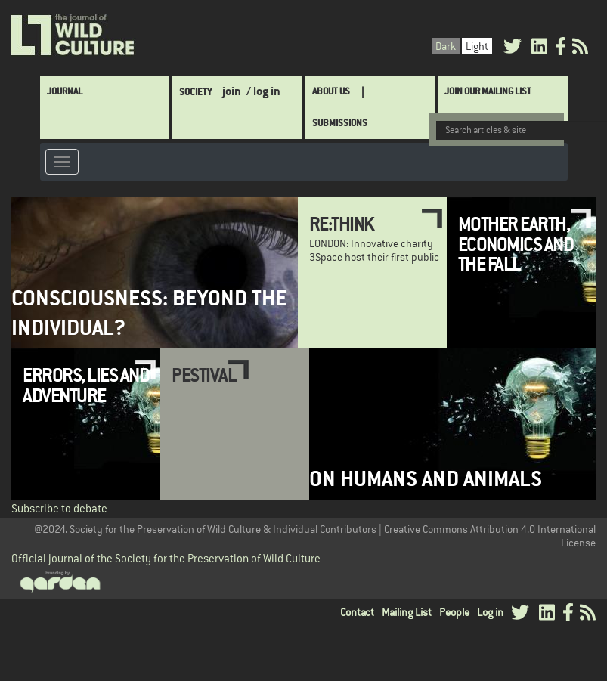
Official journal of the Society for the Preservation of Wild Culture (166, 556)
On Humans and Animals (425, 477)
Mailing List (407, 611)
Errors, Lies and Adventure (86, 383)
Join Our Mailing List (487, 89)
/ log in (263, 90)
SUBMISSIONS (339, 121)
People (454, 611)
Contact (357, 611)
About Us (331, 89)
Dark (445, 44)
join (231, 90)
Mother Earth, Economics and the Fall (516, 242)
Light (477, 44)
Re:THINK (341, 222)
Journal (64, 89)
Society (195, 90)
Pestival (204, 373)
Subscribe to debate (59, 507)
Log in (490, 611)
